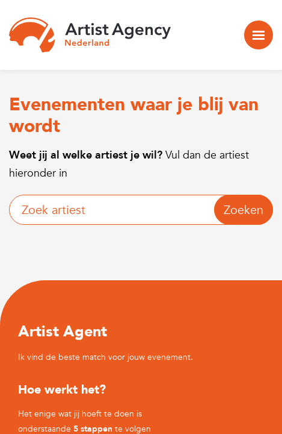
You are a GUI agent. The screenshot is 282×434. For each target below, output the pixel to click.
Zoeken (243, 210)
